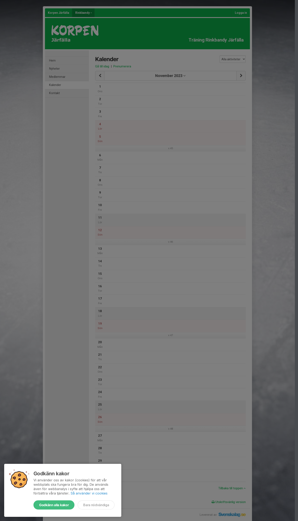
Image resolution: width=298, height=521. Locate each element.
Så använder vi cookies (88, 493)
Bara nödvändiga (96, 505)
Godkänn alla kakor (54, 505)
